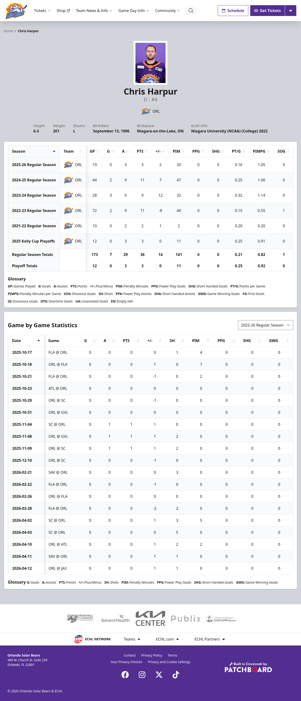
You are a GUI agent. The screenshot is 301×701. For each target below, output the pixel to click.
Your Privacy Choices (126, 662)
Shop (63, 10)
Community (168, 10)
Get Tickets (267, 10)
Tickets (42, 10)
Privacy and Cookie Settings (169, 662)
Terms (172, 655)
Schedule (233, 10)
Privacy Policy (151, 655)
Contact (130, 655)
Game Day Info (133, 10)
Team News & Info (94, 10)
